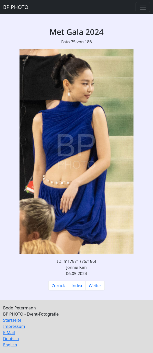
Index (76, 285)
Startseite (12, 320)
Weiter (95, 285)
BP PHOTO (15, 7)
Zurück (58, 285)
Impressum (14, 326)
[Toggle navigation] (143, 7)
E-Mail (9, 332)
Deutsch (11, 338)
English (10, 345)
